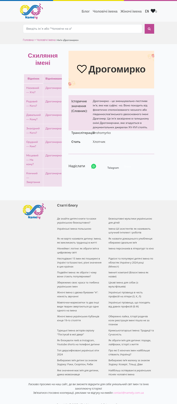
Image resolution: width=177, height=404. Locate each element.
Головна (28, 39)
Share (127, 166)
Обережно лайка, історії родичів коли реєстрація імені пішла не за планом (131, 316)
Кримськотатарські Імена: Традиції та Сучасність (130, 326)
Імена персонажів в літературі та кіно (130, 247)
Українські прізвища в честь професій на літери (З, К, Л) (131, 293)
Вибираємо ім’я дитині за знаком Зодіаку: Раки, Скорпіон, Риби (77, 355)
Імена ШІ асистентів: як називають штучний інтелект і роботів (129, 230)
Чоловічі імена (106, 10)
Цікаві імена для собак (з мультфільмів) (123, 283)
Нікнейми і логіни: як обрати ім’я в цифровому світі (77, 249)
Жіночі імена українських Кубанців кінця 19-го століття (78, 316)
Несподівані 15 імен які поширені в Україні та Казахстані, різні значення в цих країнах (79, 261)
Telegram (109, 166)
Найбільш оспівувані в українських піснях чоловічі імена (129, 365)
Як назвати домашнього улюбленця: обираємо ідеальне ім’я (130, 239)
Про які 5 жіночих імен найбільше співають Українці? (129, 346)
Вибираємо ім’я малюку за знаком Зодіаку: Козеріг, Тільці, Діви (128, 355)
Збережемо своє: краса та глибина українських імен (78, 283)
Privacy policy (111, 398)
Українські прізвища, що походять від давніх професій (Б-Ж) (131, 302)
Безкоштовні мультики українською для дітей (130, 220)
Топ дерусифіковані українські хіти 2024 (78, 346)
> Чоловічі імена (45, 39)
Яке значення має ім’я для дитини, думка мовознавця (77, 365)
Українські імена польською (74, 228)
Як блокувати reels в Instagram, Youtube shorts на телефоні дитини (78, 336)
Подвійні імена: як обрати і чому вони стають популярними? (76, 273)
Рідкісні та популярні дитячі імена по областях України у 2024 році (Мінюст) (130, 261)
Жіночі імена (131, 11)
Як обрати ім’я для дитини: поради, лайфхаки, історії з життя (129, 336)
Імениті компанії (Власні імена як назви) (128, 273)
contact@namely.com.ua (128, 386)
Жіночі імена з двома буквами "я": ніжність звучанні (77, 293)
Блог (86, 11)
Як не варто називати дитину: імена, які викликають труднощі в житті (79, 239)
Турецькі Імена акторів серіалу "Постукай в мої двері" (75, 326)
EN (147, 11)
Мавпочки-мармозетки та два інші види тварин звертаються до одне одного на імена (78, 304)
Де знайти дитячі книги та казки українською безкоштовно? (76, 220)
